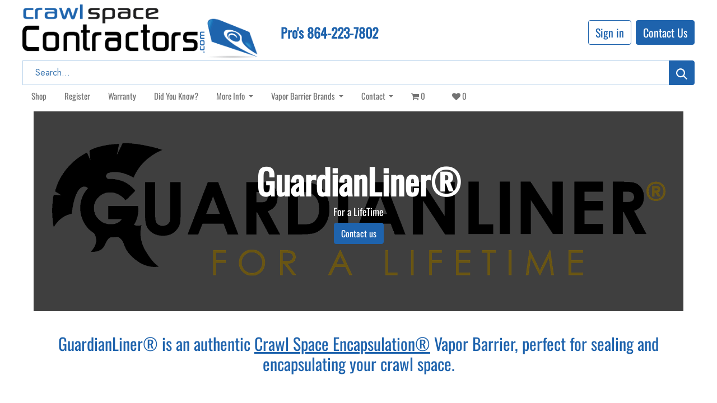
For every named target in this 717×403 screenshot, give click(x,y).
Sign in (609, 32)
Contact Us (665, 32)
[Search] (682, 72)
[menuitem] (39, 96)
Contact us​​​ (358, 233)
